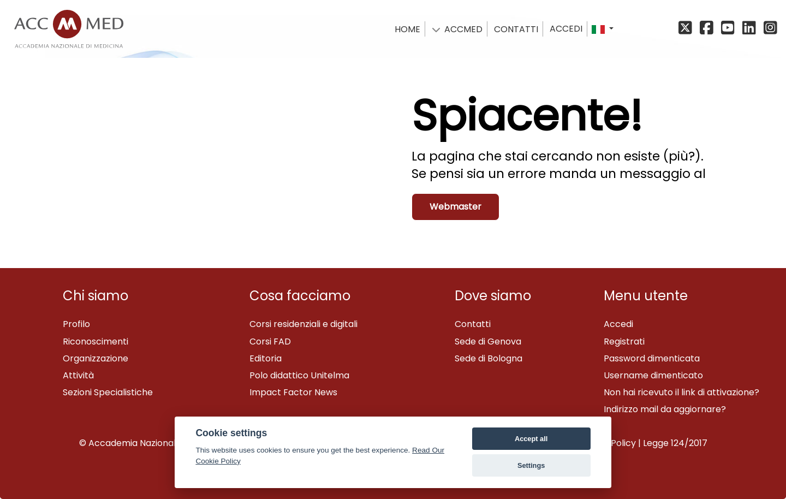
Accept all (531, 439)
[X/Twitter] (688, 29)
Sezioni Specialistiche (108, 392)
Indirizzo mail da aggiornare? (665, 409)
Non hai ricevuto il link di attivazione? (681, 392)
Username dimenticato (653, 375)
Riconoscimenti (95, 341)
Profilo (76, 324)
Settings (531, 465)
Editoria (265, 358)
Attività (78, 375)
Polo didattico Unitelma (299, 375)
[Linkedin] (750, 29)
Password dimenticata (652, 358)
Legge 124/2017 (675, 443)
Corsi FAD (270, 341)
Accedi (566, 28)
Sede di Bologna (488, 358)
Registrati (624, 341)
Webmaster (455, 206)
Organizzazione (95, 358)
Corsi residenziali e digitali (303, 324)
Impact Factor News (293, 392)
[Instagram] (769, 29)
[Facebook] (708, 29)
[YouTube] (729, 29)
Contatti (473, 324)
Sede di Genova (488, 341)
